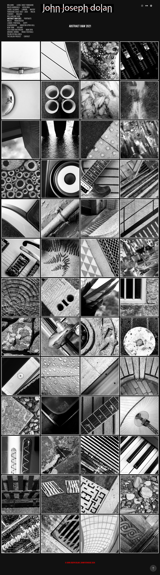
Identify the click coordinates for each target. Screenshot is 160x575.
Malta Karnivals (13, 7)
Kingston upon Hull (27, 25)
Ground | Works (13, 32)
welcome (10, 5)
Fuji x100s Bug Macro (15, 30)
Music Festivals (27, 32)
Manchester (19, 21)
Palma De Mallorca (14, 34)
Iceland (20, 27)
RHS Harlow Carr (13, 16)
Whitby (32, 9)
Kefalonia (26, 7)
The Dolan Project (14, 36)
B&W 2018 (29, 30)
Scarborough (12, 25)
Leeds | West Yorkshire (25, 5)
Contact (27, 36)
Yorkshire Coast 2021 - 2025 (17, 12)
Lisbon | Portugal (13, 23)
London (24, 9)
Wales (9, 21)
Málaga (19, 14)
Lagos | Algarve (13, 9)
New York (10, 27)
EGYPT (25, 23)
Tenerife (10, 14)
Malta (33, 12)
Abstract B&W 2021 (14, 18)
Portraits (27, 18)
